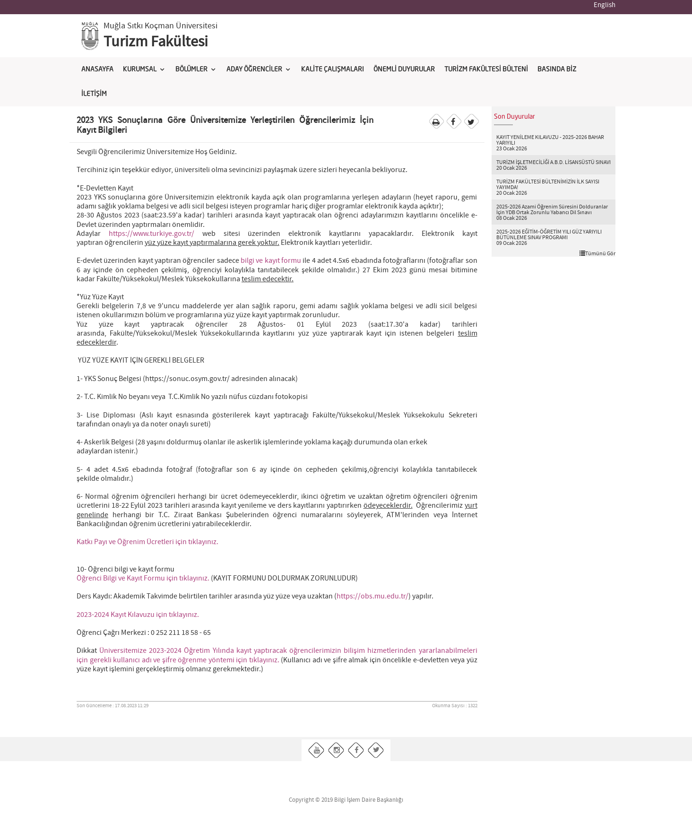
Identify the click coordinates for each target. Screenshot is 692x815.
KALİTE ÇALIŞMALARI (332, 69)
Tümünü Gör (597, 253)
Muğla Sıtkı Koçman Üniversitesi (160, 26)
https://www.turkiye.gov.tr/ (151, 234)
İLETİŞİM (94, 94)
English (604, 5)
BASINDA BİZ (556, 69)
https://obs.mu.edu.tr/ (372, 596)
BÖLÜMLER (191, 69)
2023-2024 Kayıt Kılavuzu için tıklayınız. (138, 615)
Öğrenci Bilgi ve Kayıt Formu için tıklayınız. (143, 578)
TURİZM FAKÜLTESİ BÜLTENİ (486, 69)
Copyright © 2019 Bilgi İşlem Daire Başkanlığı (346, 800)
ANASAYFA (97, 69)
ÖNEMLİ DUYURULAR (404, 69)
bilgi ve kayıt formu (271, 261)
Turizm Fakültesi (156, 42)
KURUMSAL (139, 69)
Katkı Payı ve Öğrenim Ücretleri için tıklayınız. (147, 542)
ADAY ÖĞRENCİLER (254, 69)
